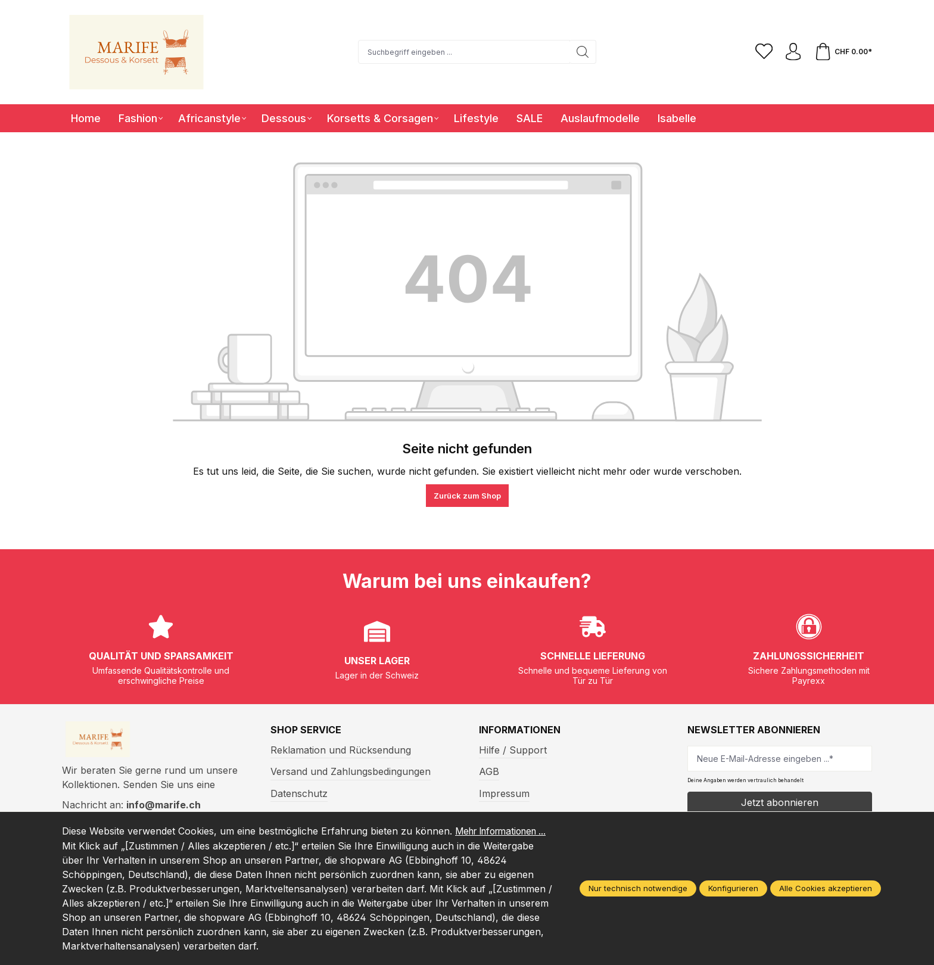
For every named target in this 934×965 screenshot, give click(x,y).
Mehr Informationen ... (113, 846)
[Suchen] (582, 52)
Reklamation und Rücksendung (340, 750)
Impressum (504, 793)
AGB (489, 771)
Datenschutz (299, 793)
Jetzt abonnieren (779, 802)
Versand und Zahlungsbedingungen (350, 771)
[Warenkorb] (843, 51)
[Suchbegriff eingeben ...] (463, 52)
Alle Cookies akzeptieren (825, 889)
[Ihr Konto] (793, 51)
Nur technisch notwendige (638, 889)
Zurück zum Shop (467, 495)
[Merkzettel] (763, 51)
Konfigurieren (733, 889)
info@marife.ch (163, 806)
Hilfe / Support (513, 750)
